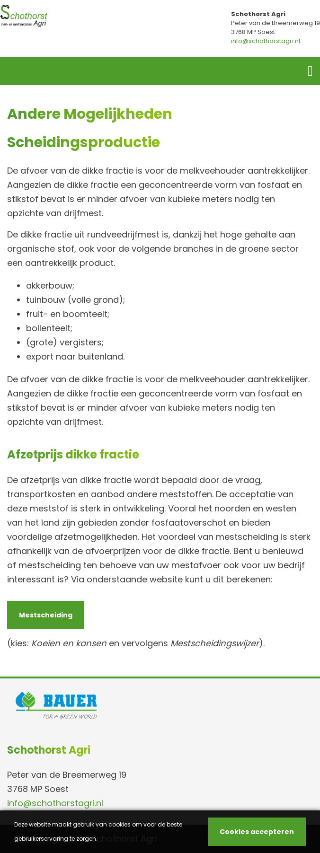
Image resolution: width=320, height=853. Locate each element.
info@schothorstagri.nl (265, 40)
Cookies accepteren (257, 831)
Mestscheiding (45, 615)
